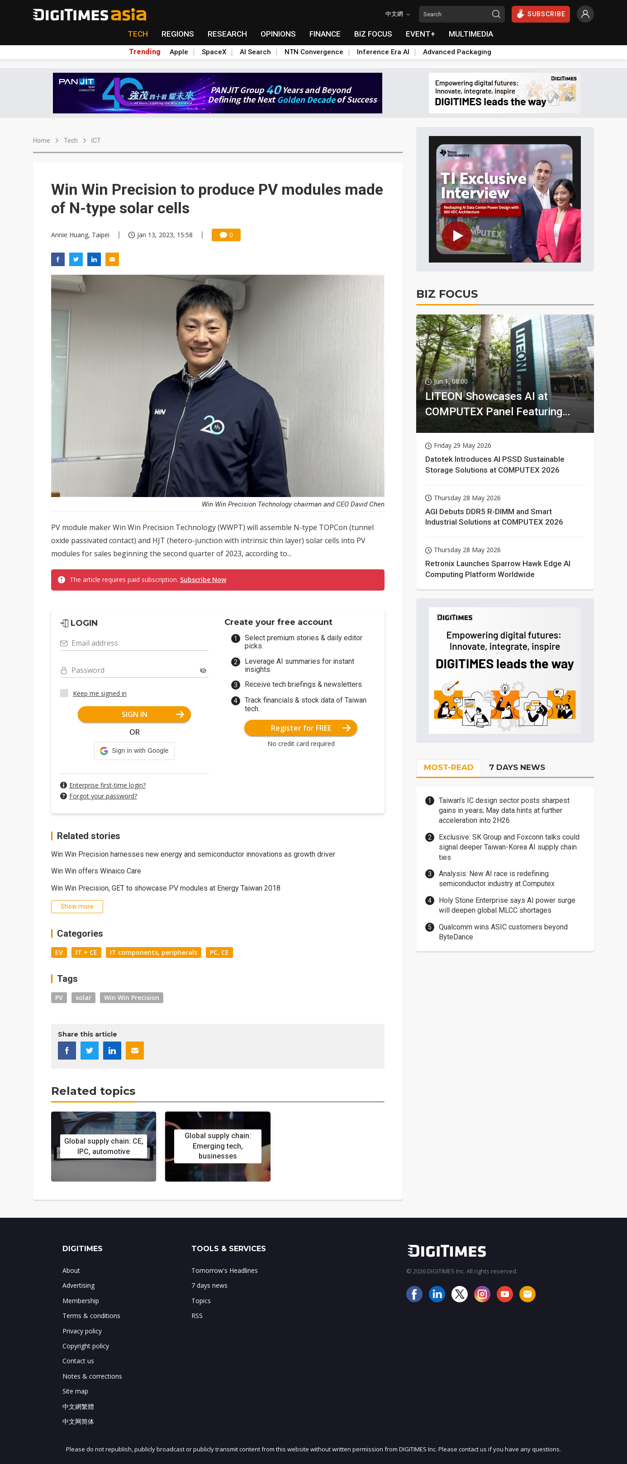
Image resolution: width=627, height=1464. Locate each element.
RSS (197, 1315)
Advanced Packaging (457, 52)
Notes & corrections (92, 1376)
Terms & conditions (91, 1315)
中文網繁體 (78, 1406)
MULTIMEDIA (471, 33)
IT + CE (86, 952)
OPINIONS (278, 33)
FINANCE (325, 33)
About (71, 1270)
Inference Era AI (383, 52)
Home (41, 140)
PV (59, 997)
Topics (201, 1300)
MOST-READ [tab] (449, 767)
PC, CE (219, 952)
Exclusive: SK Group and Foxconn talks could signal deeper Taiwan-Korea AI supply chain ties (509, 847)
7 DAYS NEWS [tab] (517, 767)
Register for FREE (311, 728)
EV (59, 952)
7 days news (209, 1285)
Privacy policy (82, 1331)
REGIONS (178, 33)
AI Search (255, 52)
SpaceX (214, 52)
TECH (138, 33)
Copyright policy (85, 1346)
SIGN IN (153, 714)
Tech (71, 140)
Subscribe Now (203, 579)
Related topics (93, 1091)
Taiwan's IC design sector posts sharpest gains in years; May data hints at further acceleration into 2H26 (504, 810)
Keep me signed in (100, 693)
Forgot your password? (103, 796)
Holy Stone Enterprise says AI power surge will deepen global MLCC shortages (507, 905)
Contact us (78, 1360)
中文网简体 (78, 1421)
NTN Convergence (314, 52)
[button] (134, 751)
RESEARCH (227, 33)
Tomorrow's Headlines (224, 1270)
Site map (75, 1391)
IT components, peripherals (153, 952)
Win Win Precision (131, 997)
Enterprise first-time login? (107, 785)
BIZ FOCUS (373, 33)
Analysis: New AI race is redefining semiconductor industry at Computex (497, 878)
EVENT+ (420, 33)
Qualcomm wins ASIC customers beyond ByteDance (503, 932)
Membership (80, 1300)
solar (83, 997)
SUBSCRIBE (540, 13)
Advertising (78, 1285)
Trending (145, 52)
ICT (96, 140)
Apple (179, 52)
